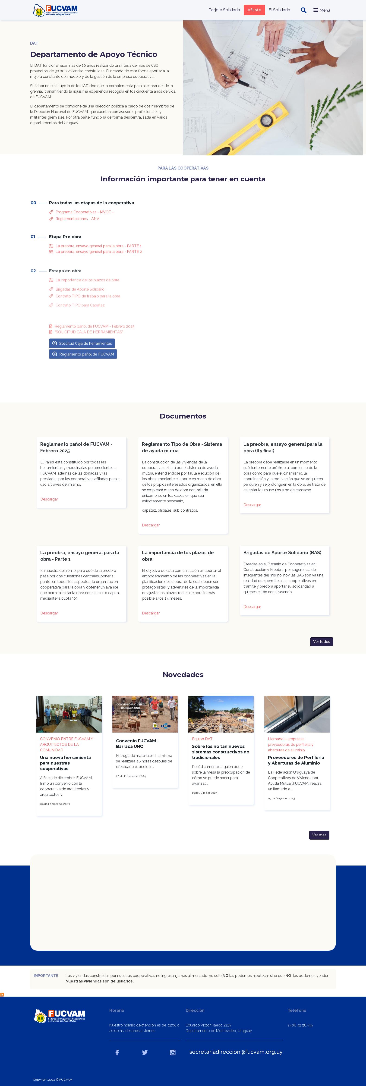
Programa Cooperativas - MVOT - (85, 219)
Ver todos (321, 645)
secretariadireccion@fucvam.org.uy (236, 1051)
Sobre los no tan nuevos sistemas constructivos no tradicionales (220, 752)
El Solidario (279, 9)
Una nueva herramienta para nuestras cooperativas (65, 763)
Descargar (49, 503)
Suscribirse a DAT (2, 995)
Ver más (319, 835)
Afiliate (254, 9)
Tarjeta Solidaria (224, 9)
